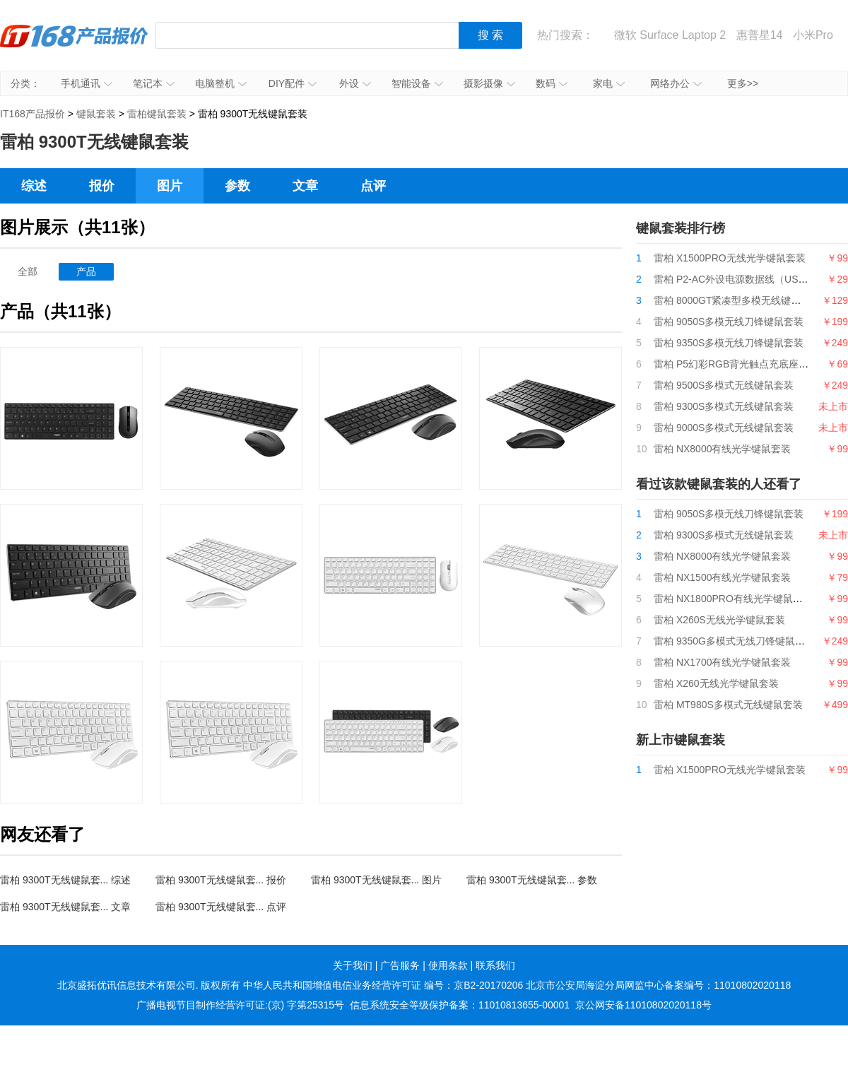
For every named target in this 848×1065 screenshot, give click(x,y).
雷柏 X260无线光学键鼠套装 (716, 683)
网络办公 (676, 83)
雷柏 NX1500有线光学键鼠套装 (722, 577)
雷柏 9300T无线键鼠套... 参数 (531, 879)
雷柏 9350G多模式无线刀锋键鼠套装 (734, 641)
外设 (355, 83)
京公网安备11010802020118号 (643, 1005)
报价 (101, 186)
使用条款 (448, 965)
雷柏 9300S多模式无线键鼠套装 (724, 406)
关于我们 (352, 965)
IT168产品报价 (74, 46)
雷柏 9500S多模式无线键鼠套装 (724, 385)
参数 (237, 186)
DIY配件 (293, 83)
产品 (86, 271)
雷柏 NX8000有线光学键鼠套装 (722, 448)
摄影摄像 (489, 83)
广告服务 (400, 965)
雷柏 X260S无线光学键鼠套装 (719, 619)
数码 (551, 83)
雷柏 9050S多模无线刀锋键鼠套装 (728, 321)
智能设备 (417, 83)
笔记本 (154, 83)
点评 (373, 186)
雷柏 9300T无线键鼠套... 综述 (65, 879)
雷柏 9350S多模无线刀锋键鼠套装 (728, 342)
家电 (609, 83)
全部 (27, 271)
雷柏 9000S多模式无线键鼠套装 (724, 427)
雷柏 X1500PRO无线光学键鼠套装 (730, 258)
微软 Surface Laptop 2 (670, 35)
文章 (305, 186)
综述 (34, 186)
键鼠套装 (96, 113)
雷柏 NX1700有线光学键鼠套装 (722, 662)
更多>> (742, 83)
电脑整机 (221, 83)
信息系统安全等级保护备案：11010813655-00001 (460, 1005)
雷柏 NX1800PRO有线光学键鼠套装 (733, 598)
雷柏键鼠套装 (157, 113)
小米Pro (813, 35)
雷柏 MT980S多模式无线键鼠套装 (728, 704)
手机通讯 (86, 83)
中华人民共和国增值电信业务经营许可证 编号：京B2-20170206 (383, 985)
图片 (169, 186)
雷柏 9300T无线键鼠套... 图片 (376, 879)
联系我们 (495, 965)
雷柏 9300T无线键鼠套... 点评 (220, 906)
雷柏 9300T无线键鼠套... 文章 (65, 906)
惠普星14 (759, 35)
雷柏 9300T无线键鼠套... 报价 (220, 879)
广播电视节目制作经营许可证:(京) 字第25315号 (240, 1005)
